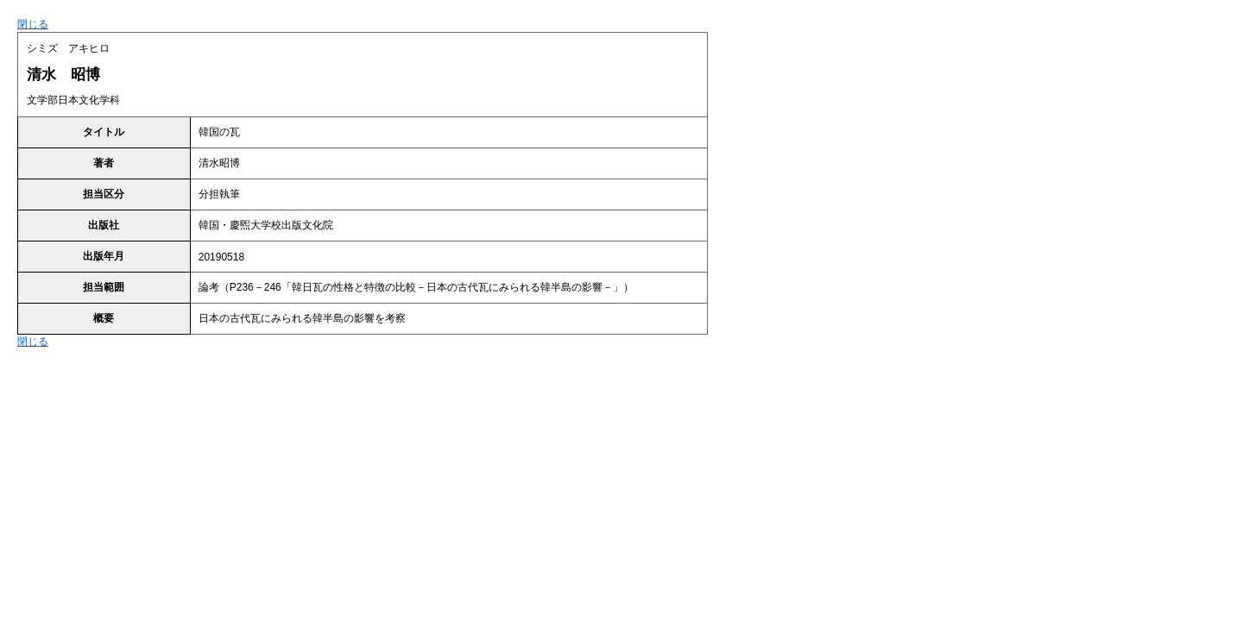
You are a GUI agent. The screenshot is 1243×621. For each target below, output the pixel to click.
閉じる (32, 24)
